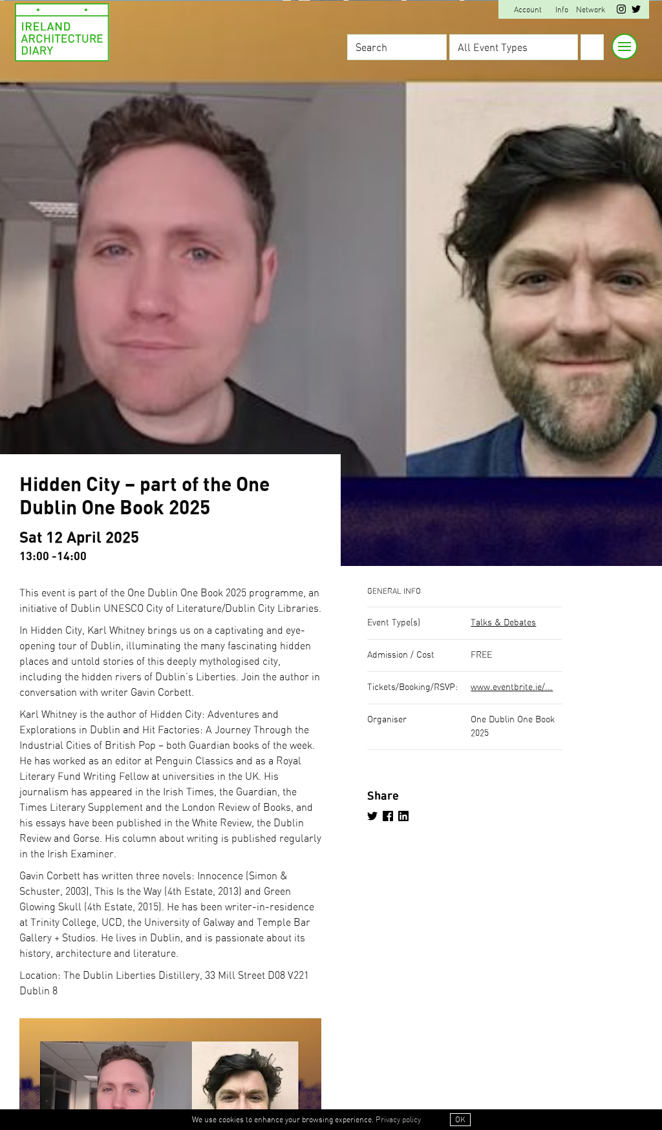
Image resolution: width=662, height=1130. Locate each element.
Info (561, 10)
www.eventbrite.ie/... (512, 687)
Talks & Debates (503, 622)
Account (528, 10)
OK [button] (460, 1120)
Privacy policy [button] (398, 1120)
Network (590, 10)
